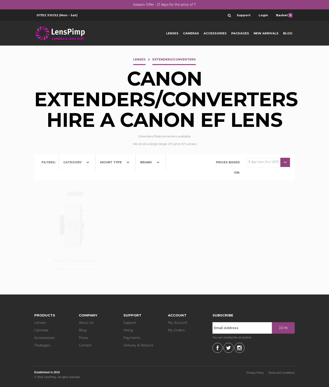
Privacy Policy (255, 372)
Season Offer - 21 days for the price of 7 (164, 5)
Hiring (128, 330)
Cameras (191, 33)
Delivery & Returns (138, 345)
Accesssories (44, 338)
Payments (131, 338)
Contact (85, 345)
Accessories (215, 33)
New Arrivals (266, 33)
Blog (287, 33)
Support (129, 323)
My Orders (176, 330)
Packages (240, 33)
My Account (177, 323)
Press (83, 338)
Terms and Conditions (281, 372)
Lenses (172, 33)
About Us (86, 323)
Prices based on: (228, 167)
